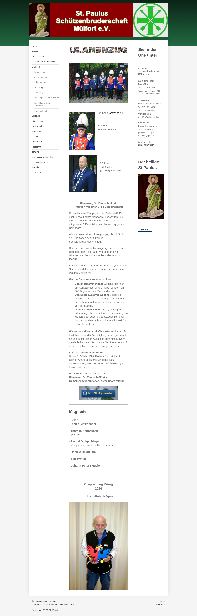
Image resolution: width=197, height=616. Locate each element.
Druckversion (39, 602)
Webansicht (160, 604)
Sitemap (52, 602)
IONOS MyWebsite (50, 610)
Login (162, 602)
